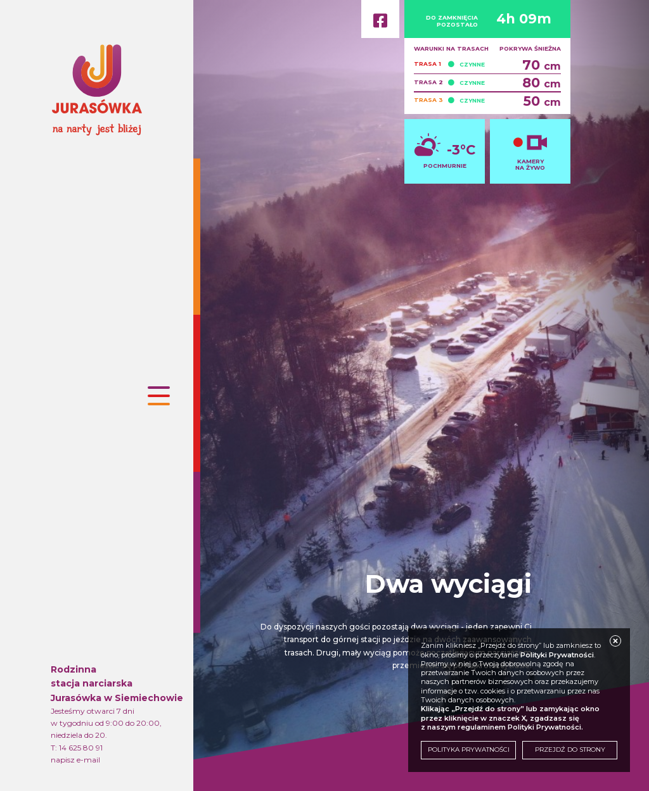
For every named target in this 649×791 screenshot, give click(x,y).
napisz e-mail (75, 759)
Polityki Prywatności (557, 654)
